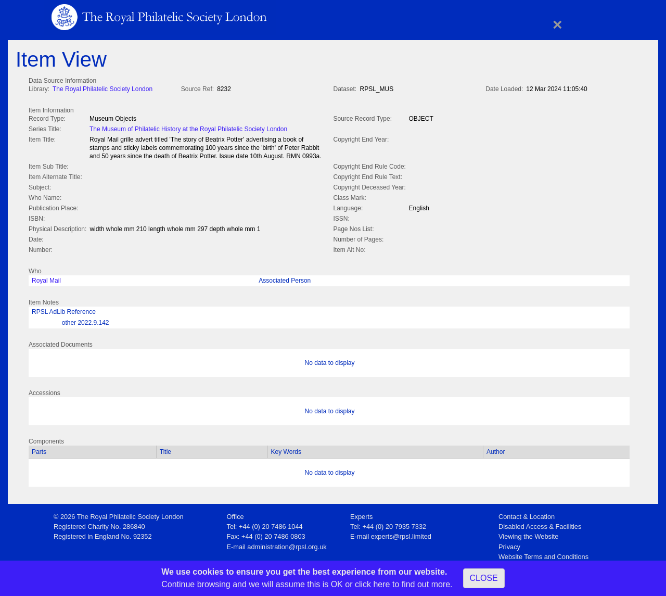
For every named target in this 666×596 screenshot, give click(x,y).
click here (372, 584)
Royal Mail (46, 278)
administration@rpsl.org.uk (286, 545)
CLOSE (484, 578)
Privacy (509, 545)
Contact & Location (526, 514)
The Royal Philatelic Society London (102, 89)
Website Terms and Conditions (543, 555)
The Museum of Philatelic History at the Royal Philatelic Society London (188, 128)
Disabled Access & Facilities (539, 524)
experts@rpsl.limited (401, 534)
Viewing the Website (528, 534)
